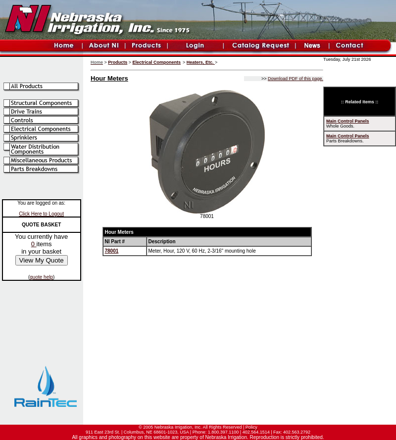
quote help (41, 277)
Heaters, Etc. (201, 62)
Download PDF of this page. (295, 78)
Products (117, 62)
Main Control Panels (347, 121)
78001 (112, 251)
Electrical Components (157, 62)
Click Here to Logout (41, 214)
